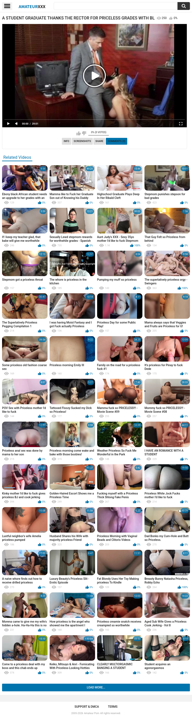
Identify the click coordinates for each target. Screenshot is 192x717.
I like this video (78, 133)
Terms (112, 706)
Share (99, 141)
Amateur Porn (91, 713)
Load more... (96, 687)
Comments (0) (116, 141)
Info (66, 141)
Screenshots (82, 141)
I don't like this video (84, 133)
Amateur (32, 6)
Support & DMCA (87, 706)
